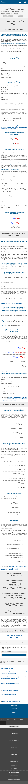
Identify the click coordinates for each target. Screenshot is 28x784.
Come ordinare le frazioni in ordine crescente (14, 687)
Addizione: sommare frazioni (10, 690)
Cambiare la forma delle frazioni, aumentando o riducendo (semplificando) (14, 672)
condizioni (14, 712)
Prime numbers (14, 751)
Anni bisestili (14, 768)
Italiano (2, 722)
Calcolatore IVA (14, 765)
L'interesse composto (14, 775)
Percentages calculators (14, 744)
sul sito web (14, 705)
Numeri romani (14, 754)
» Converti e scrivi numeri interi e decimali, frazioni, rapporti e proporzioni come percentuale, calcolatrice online (14, 568)
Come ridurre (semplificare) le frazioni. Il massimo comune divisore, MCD (14, 677)
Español (14, 719)
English (8, 719)
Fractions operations (14, 733)
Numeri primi (14, 747)
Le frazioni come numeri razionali (11, 701)
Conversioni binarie (14, 761)
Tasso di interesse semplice (14, 779)
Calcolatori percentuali (14, 740)
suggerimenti (14, 708)
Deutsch (3, 719)
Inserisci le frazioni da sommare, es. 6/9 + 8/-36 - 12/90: (13, 648)
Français (21, 719)
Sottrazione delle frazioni (9, 694)
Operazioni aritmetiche (14, 772)
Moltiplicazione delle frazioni (10, 698)
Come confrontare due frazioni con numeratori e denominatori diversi (14, 682)
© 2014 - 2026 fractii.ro (14, 726)
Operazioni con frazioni (14, 729)
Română (8, 722)
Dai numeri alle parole (14, 737)
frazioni (3, 2)
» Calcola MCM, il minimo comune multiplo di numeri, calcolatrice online (14, 302)
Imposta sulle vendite (13, 758)
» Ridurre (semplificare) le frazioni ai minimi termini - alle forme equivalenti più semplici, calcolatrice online (14, 127)
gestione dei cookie (14, 715)
